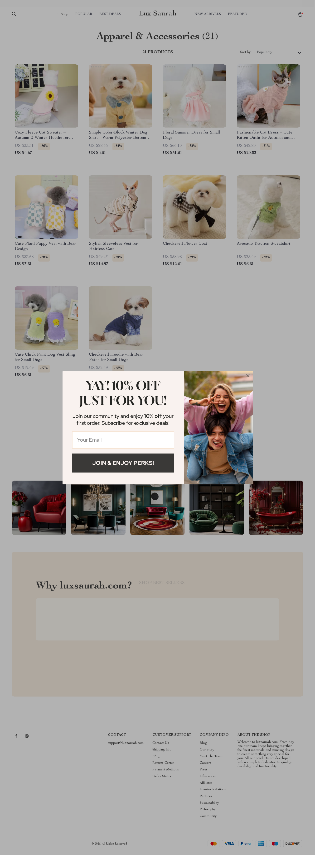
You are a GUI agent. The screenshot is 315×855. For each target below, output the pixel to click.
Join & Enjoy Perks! (123, 463)
